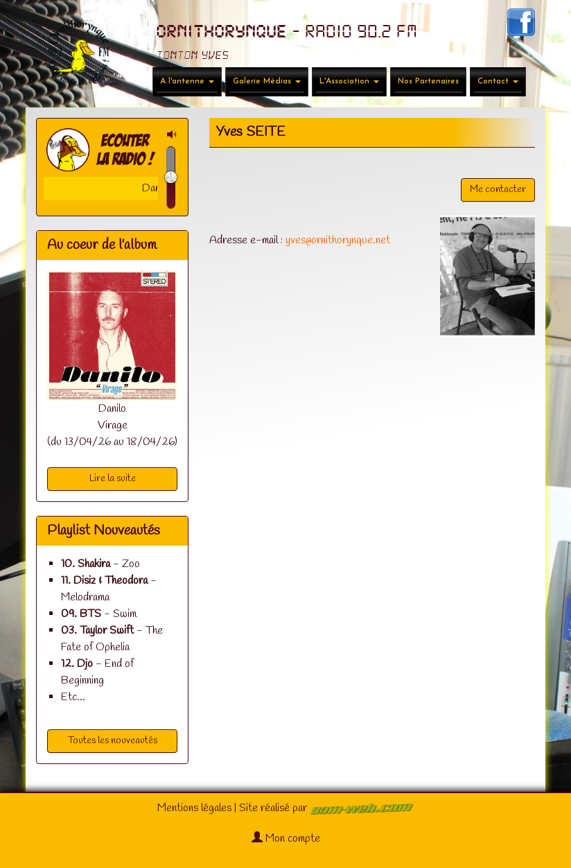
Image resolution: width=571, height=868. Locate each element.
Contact (497, 81)
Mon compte (286, 838)
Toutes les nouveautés (112, 740)
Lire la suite (112, 478)
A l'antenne (187, 81)
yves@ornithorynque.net (338, 240)
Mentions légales (194, 808)
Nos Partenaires (428, 81)
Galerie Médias (267, 81)
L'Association (349, 81)
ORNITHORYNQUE (221, 31)
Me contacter (498, 189)
